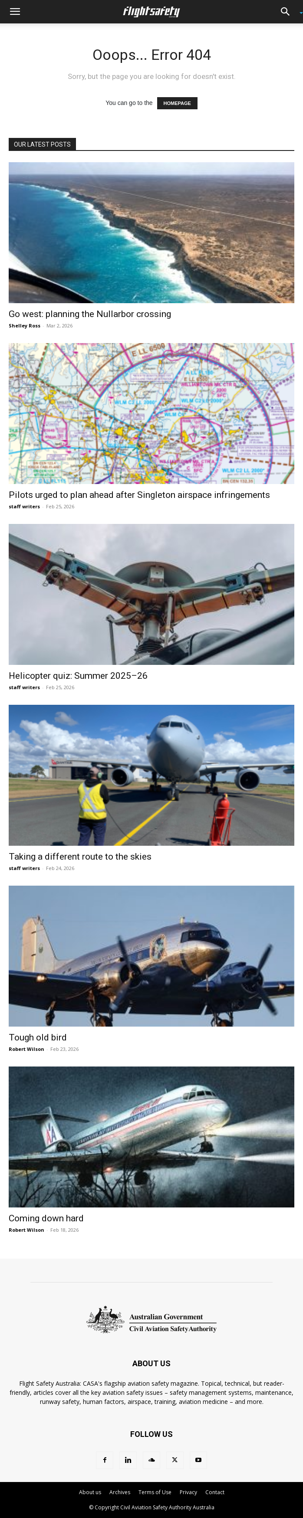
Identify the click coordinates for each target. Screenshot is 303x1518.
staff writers (24, 506)
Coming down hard (46, 1218)
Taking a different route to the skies (80, 856)
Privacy (188, 1492)
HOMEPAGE (177, 103)
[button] (15, 11)
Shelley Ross (24, 325)
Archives (119, 1492)
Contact (214, 1492)
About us (90, 1492)
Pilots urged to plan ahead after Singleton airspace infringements (139, 495)
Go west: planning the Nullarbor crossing (90, 314)
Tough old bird (38, 1037)
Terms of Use (154, 1492)
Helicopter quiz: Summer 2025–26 (78, 676)
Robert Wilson (26, 1049)
